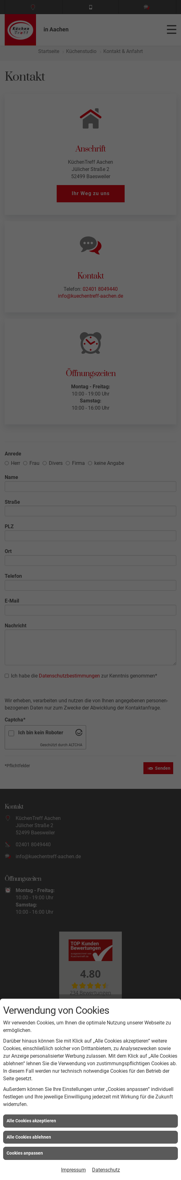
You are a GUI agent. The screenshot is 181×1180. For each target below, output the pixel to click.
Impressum (73, 1170)
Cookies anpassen (25, 1153)
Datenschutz (106, 1170)
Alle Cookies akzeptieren (31, 1120)
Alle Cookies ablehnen (29, 1137)
